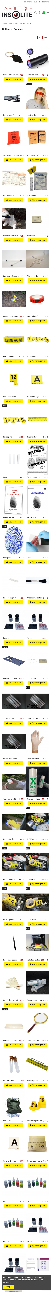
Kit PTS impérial (9, 879)
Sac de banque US (10, 1121)
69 (45, 37)
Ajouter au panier (13, 79)
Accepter (8, 1287)
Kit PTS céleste (32, 839)
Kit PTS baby (31, 920)
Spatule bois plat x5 (10, 1000)
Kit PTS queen (8, 920)
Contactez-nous (30, 2)
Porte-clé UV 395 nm (11, 75)
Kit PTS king (31, 879)
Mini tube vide (8, 1081)
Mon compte (44, 2)
